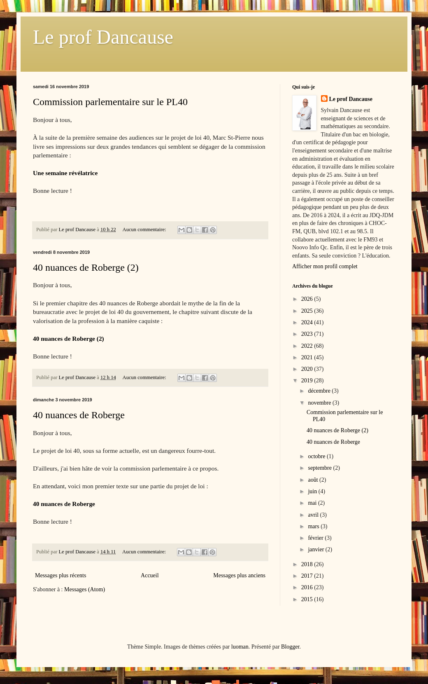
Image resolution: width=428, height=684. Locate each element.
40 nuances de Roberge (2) (86, 267)
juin (313, 491)
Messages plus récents (60, 575)
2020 (307, 369)
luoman (240, 647)
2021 (307, 357)
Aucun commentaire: (145, 229)
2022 (307, 346)
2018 (307, 564)
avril (314, 515)
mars (314, 526)
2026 (307, 299)
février (316, 538)
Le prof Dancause (103, 37)
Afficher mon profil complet (325, 266)
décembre (320, 391)
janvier (316, 549)
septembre (320, 468)
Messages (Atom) (84, 589)
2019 (307, 380)
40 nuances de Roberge (79, 415)
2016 (307, 587)
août (313, 480)
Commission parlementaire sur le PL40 (110, 101)
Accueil (150, 575)
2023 (307, 334)
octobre (317, 456)
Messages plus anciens (239, 575)
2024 (307, 322)
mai (313, 503)
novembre (320, 403)
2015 (307, 599)
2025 (307, 311)
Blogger (290, 647)
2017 (307, 576)
